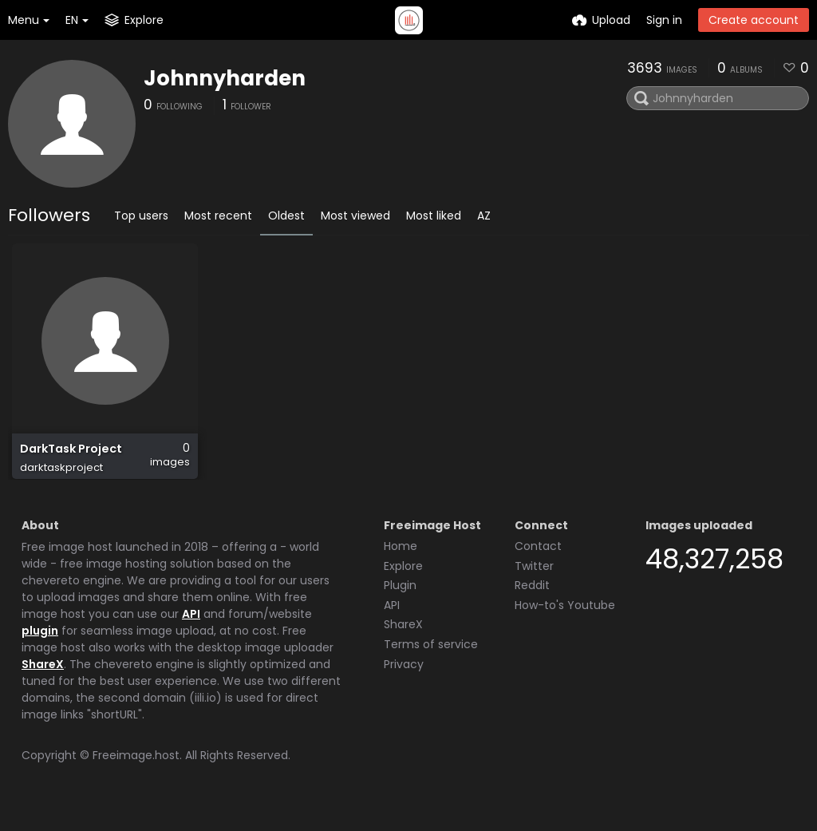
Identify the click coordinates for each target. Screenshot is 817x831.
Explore (403, 585)
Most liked (433, 216)
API (191, 633)
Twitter (534, 585)
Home (400, 565)
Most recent (218, 216)
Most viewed (355, 216)
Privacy (404, 683)
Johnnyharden (225, 78)
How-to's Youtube (565, 624)
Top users (141, 216)
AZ (484, 216)
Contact (538, 565)
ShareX (43, 683)
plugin (40, 650)
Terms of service (431, 663)
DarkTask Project (70, 457)
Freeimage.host (136, 774)
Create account (753, 20)
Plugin (400, 604)
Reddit (532, 604)
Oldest (286, 216)
